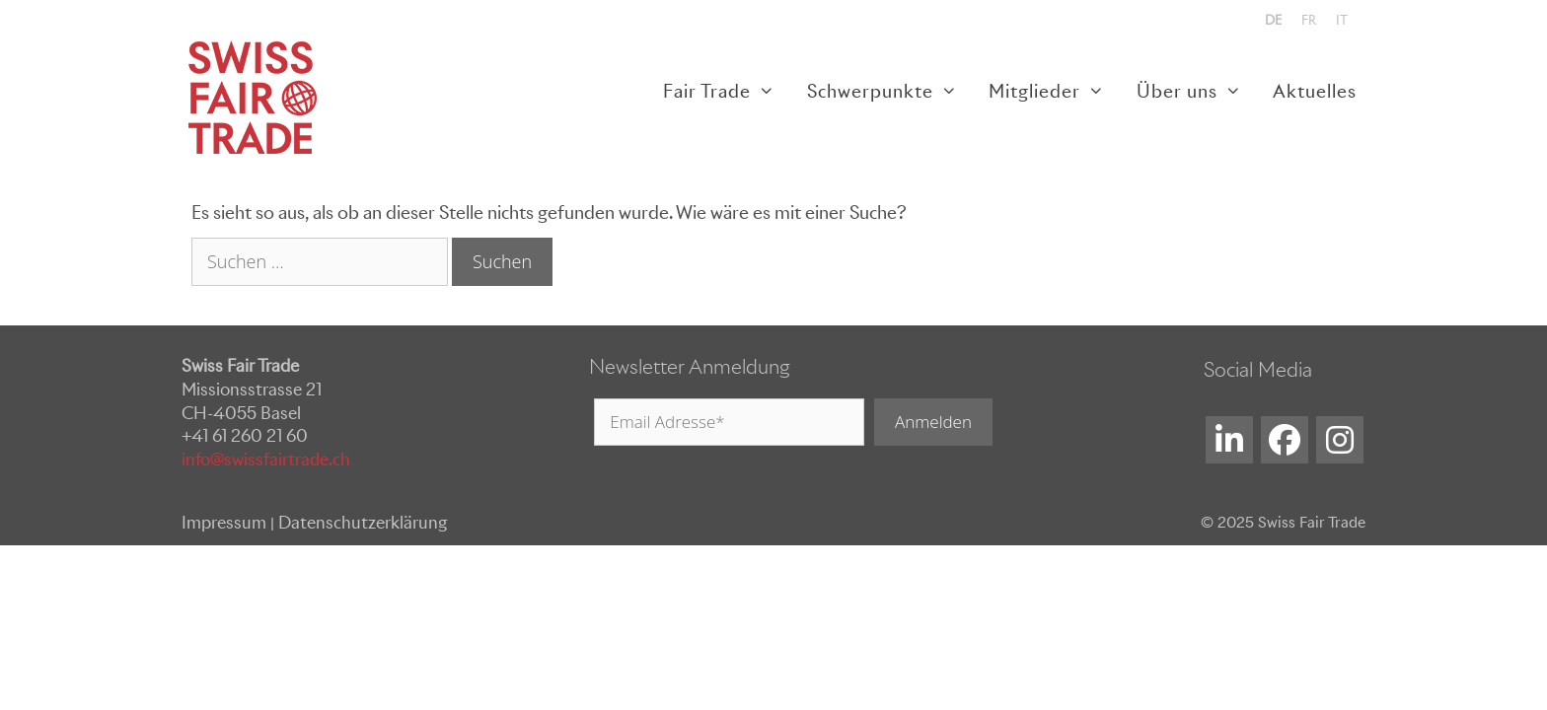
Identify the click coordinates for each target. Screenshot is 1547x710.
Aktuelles (1315, 91)
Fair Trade (726, 91)
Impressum (224, 522)
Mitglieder (1054, 91)
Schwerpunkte (890, 91)
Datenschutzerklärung (362, 522)
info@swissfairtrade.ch (266, 459)
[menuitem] (1273, 20)
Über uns (1197, 91)
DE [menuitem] (1273, 20)
